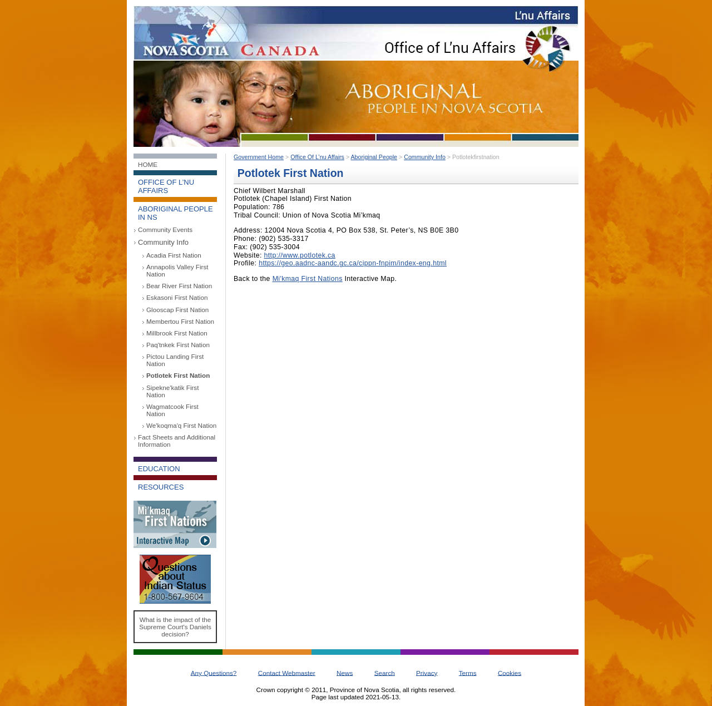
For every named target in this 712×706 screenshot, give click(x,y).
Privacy (426, 672)
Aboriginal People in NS (175, 213)
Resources (161, 487)
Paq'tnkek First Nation (178, 344)
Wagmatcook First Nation (172, 410)
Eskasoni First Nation (176, 297)
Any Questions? (214, 672)
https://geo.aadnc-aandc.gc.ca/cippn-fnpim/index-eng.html (353, 263)
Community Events (165, 229)
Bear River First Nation (179, 285)
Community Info (163, 242)
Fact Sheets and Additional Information (176, 440)
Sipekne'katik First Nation (172, 391)
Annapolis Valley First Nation (177, 270)
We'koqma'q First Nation (181, 425)
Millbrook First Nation (176, 333)
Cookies (509, 672)
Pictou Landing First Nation (175, 360)
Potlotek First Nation (178, 375)
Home (147, 164)
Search (384, 672)
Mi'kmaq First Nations (308, 279)
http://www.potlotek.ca (299, 255)
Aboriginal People (374, 157)
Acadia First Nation (173, 255)
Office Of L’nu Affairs (317, 157)
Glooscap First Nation (177, 309)
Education (159, 469)
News (345, 672)
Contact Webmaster (286, 672)
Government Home (259, 157)
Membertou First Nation (180, 321)
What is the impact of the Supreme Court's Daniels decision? (175, 627)
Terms (468, 672)
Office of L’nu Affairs (166, 186)
